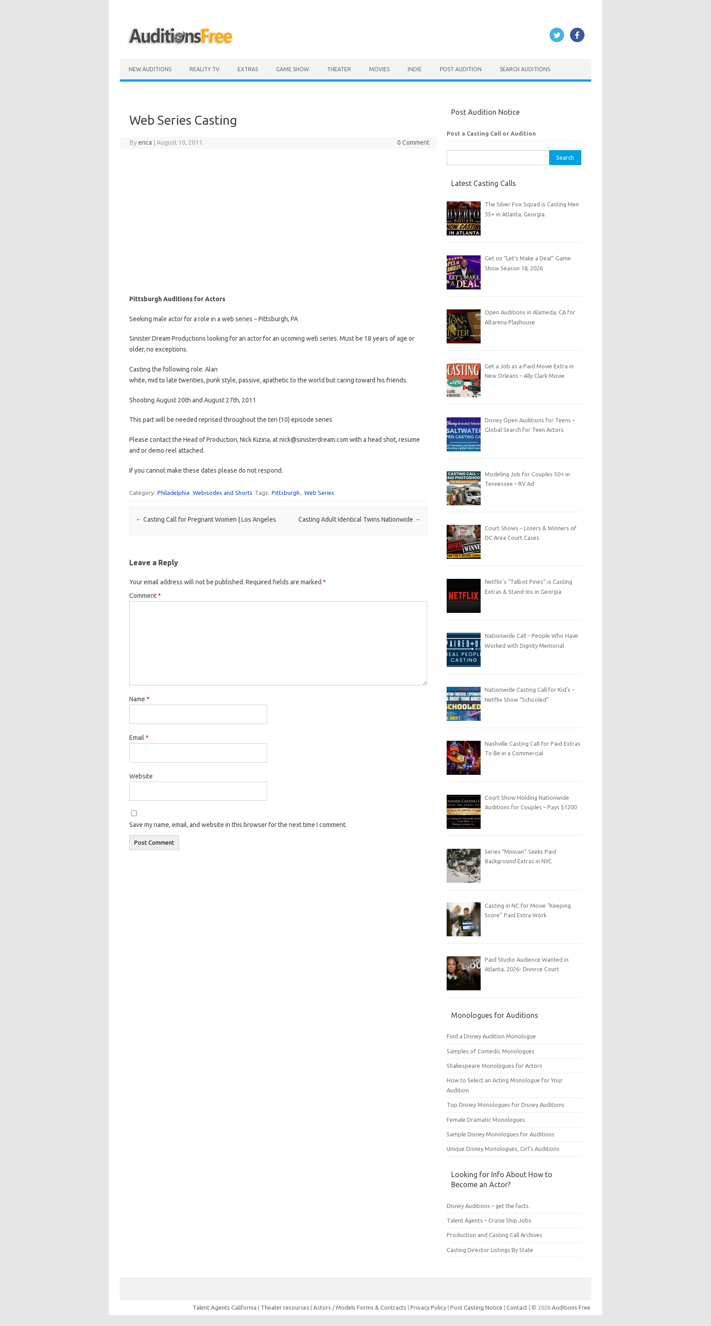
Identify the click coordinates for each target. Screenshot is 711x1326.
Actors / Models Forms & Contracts (359, 1307)
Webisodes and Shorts (223, 492)
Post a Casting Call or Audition (491, 133)
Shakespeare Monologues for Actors (494, 1065)
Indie (415, 69)
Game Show (292, 69)
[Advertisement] (278, 221)
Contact (517, 1307)
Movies (379, 69)
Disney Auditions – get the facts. (488, 1206)
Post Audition (461, 69)
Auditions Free (571, 1307)
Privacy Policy (429, 1307)
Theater (339, 69)
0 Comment (413, 142)
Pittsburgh (286, 492)
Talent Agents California (225, 1307)
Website (141, 776)
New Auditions (150, 69)
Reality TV (204, 69)
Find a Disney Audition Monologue (491, 1036)
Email (139, 737)
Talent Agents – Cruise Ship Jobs (489, 1220)
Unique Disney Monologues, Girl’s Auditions (503, 1148)
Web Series (319, 492)
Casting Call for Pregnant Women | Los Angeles (206, 519)
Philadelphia (173, 492)
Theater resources (285, 1307)
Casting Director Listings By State (490, 1250)
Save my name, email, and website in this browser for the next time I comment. (238, 824)
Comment (145, 595)
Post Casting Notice (476, 1307)
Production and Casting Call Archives (494, 1235)
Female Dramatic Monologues (486, 1119)
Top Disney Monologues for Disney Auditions (506, 1104)
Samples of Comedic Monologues (491, 1051)
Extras (248, 69)
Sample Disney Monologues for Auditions (501, 1134)
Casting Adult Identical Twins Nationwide (359, 519)
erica (145, 142)
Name (139, 699)
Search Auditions (525, 69)
